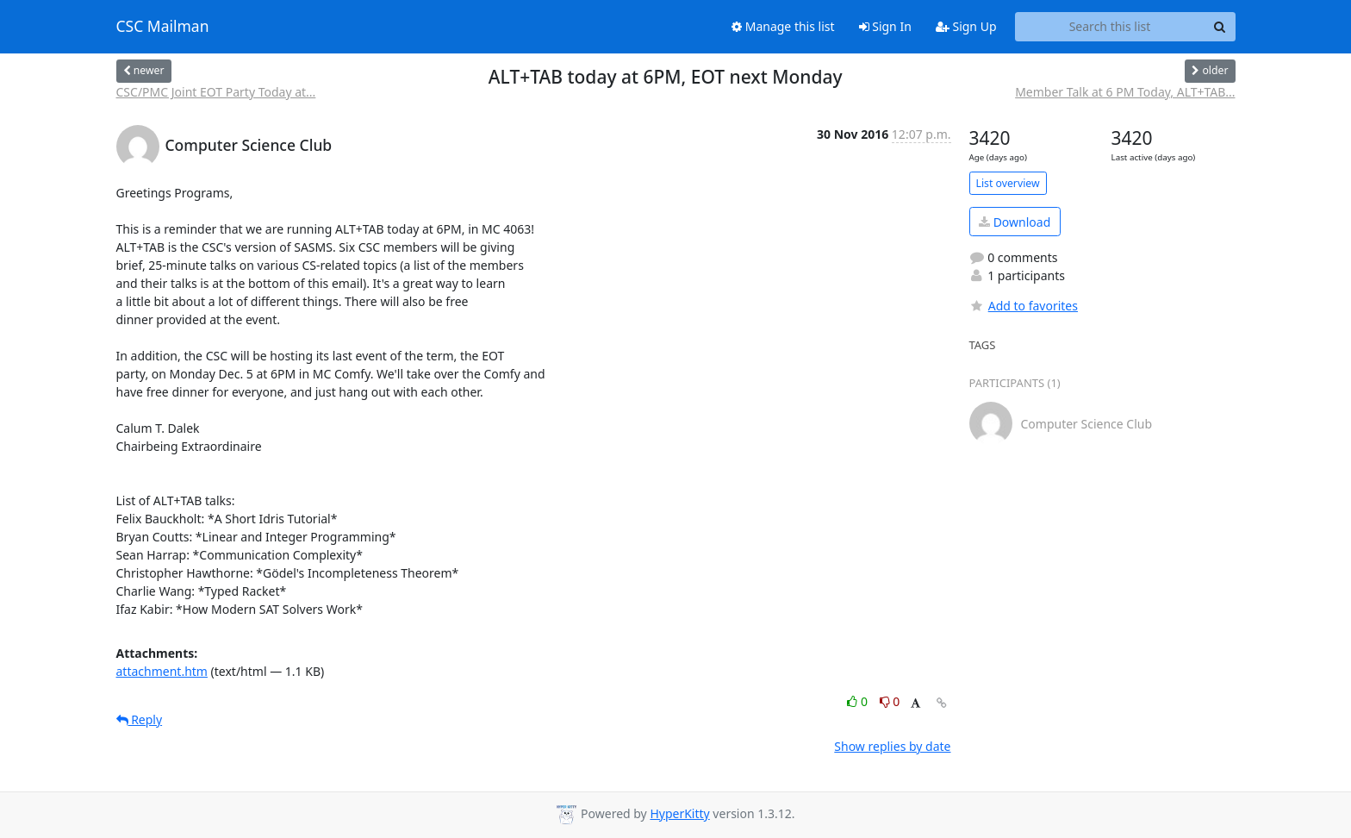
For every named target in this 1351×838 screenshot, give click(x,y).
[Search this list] (1110, 26)
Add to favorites (1023, 305)
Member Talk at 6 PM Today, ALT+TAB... (1125, 92)
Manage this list (783, 26)
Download (1014, 222)
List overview (1008, 183)
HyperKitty (679, 813)
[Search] (1220, 26)
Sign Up (966, 26)
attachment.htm (162, 671)
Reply (139, 719)
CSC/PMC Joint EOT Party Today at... (216, 92)
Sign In (885, 26)
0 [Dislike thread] (890, 701)
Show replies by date (892, 746)
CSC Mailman (162, 26)
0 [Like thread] (858, 701)
